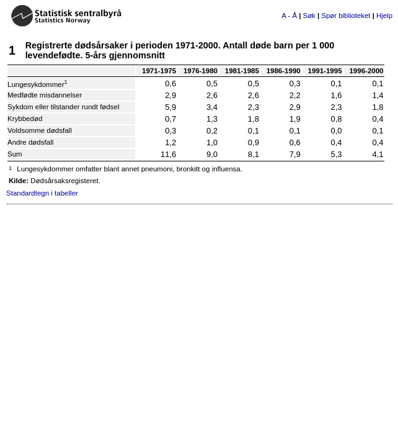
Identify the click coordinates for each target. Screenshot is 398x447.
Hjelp (384, 15)
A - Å (289, 15)
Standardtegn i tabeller (42, 193)
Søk (309, 15)
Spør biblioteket (345, 15)
